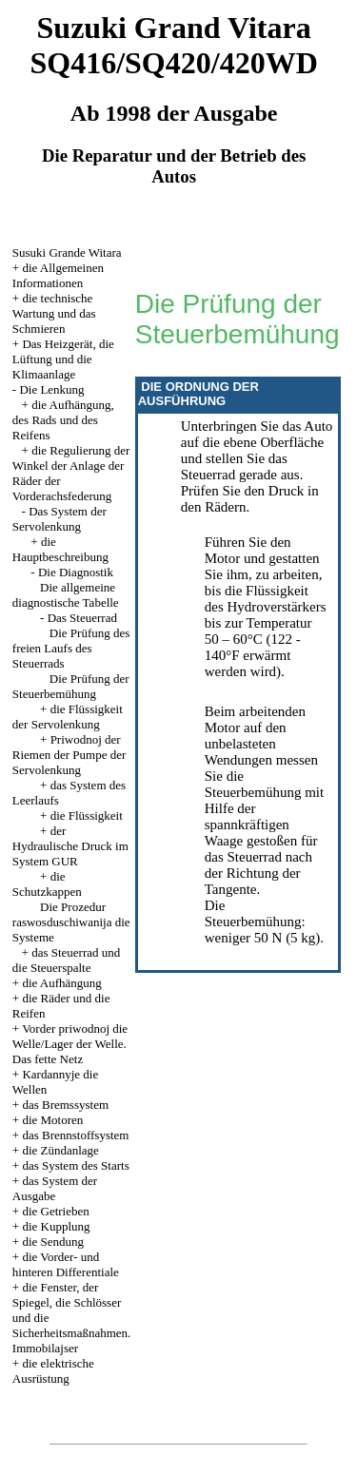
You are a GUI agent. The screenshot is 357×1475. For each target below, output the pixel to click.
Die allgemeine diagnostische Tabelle (65, 595)
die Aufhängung (61, 983)
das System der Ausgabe (54, 1188)
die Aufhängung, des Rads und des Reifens (63, 420)
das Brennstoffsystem (75, 1135)
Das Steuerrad (82, 618)
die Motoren (52, 1120)
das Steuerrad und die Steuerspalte (66, 960)
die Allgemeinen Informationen (58, 275)
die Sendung (53, 1241)
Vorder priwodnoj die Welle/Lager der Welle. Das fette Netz (70, 1043)
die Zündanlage (60, 1150)
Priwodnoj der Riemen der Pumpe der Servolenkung (69, 754)
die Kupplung (55, 1226)
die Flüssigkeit (86, 815)
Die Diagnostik (75, 572)
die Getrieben (55, 1211)
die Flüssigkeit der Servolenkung (67, 716)
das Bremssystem (65, 1104)
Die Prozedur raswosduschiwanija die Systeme (71, 922)
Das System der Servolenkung (59, 519)
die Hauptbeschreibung (60, 549)
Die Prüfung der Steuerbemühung (70, 686)
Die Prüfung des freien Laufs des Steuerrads (71, 648)
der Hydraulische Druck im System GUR (70, 846)
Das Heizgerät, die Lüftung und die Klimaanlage (63, 359)
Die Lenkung (51, 389)
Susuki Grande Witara (67, 252)
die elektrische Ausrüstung (53, 1371)
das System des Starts (75, 1165)
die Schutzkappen (47, 884)
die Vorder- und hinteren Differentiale (65, 1264)
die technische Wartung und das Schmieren (54, 313)
